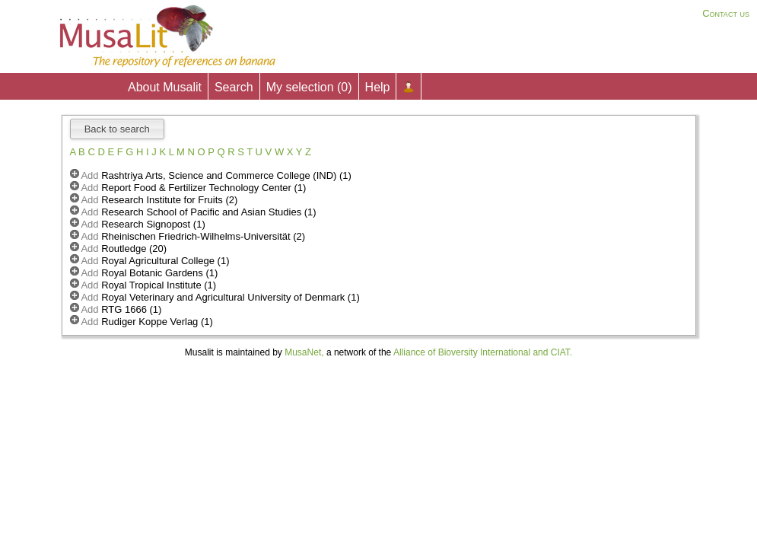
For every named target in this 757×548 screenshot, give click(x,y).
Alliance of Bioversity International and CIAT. (482, 352)
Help (377, 87)
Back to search (117, 129)
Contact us (725, 13)
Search (234, 87)
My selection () (309, 87)
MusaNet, (304, 352)
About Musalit (165, 87)
